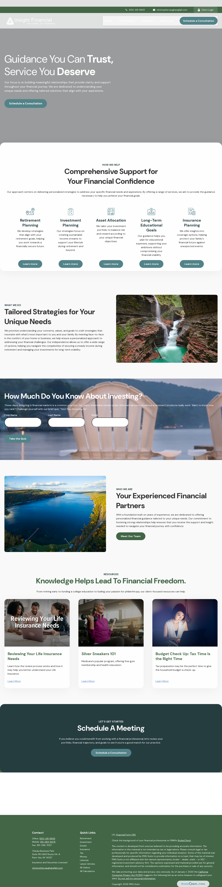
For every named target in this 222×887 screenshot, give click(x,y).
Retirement (85, 838)
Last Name (54, 415)
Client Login (206, 3)
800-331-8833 (135, 3)
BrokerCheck (184, 840)
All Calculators (87, 871)
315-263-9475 (47, 841)
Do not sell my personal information (136, 878)
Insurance (85, 849)
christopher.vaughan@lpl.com (170, 3)
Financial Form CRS (126, 834)
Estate (83, 845)
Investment (86, 842)
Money (83, 856)
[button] (108, 14)
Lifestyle (84, 860)
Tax (81, 853)
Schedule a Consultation (25, 103)
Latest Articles (87, 863)
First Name (10, 415)
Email (95, 415)
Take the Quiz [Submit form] (17, 438)
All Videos (85, 867)
